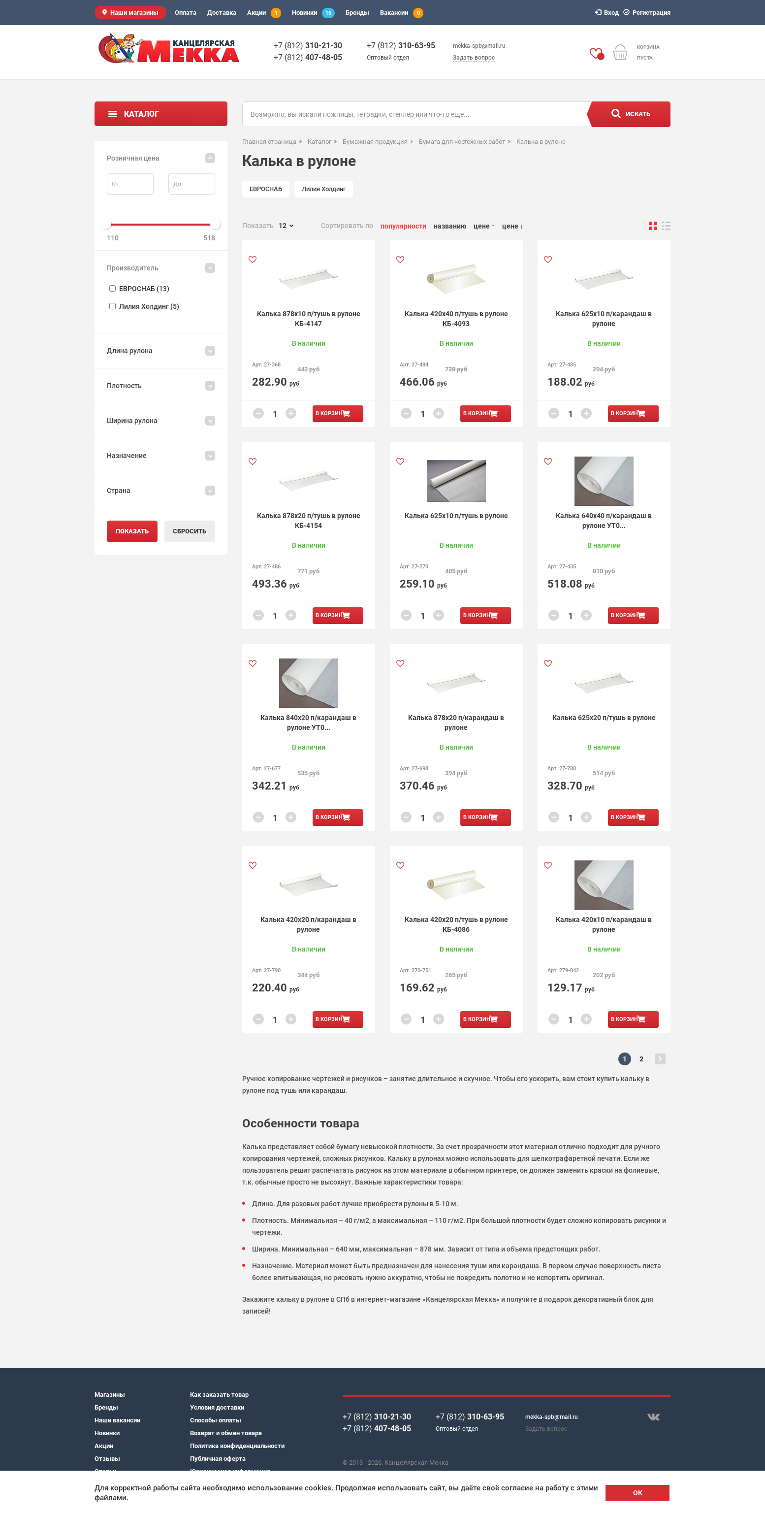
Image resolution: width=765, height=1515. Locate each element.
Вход (608, 12)
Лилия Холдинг (324, 189)
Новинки (313, 13)
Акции (264, 13)
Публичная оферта (218, 1458)
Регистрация (648, 12)
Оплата (185, 12)
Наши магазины (134, 12)
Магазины (110, 1394)
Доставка (221, 12)
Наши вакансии (117, 1420)
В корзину (331, 413)
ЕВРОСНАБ (266, 189)
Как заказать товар (219, 1394)
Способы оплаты (215, 1420)
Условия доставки (217, 1407)
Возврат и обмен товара (226, 1433)
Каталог (141, 114)
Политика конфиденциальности (237, 1445)
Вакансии (401, 13)
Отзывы (107, 1458)
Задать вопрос (474, 57)
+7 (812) (308, 45)
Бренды (357, 12)
